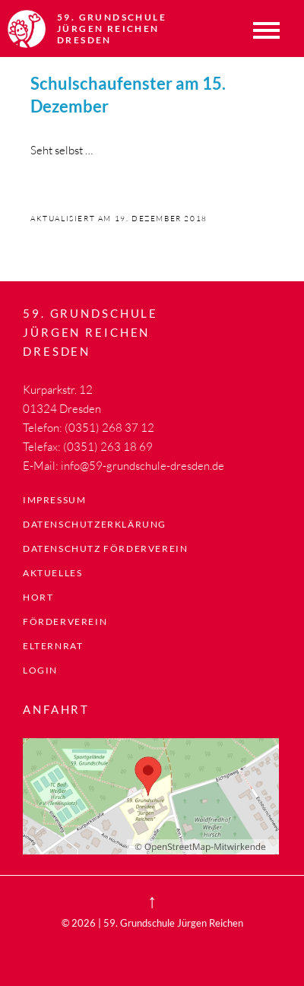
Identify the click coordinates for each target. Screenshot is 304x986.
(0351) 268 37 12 (109, 427)
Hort (38, 597)
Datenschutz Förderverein (105, 548)
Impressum (54, 500)
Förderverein (65, 621)
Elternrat (53, 646)
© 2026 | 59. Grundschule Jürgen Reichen (152, 923)
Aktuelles (52, 573)
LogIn (40, 670)
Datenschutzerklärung (94, 524)
